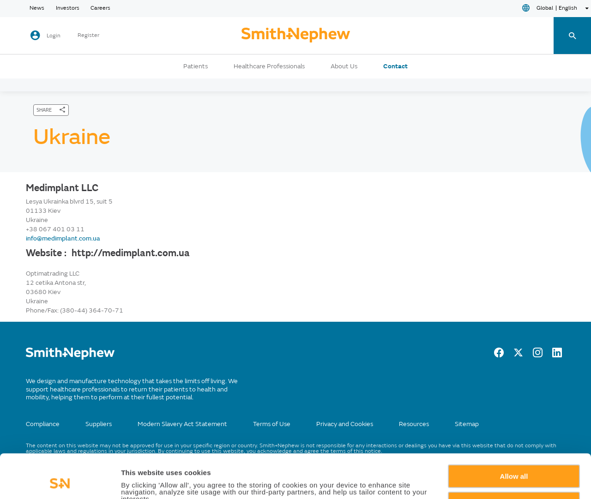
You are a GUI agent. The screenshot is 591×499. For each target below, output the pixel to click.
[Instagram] (538, 355)
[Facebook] (499, 355)
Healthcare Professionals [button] (269, 66)
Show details (142, 481)
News (37, 8)
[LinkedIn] (557, 355)
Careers (100, 8)
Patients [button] (195, 66)
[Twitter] (518, 355)
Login (53, 35)
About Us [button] (344, 66)
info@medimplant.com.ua (63, 238)
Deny (514, 462)
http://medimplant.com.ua (131, 253)
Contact (395, 66)
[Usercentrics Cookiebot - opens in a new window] (59, 481)
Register (88, 35)
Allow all (514, 435)
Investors (67, 8)
